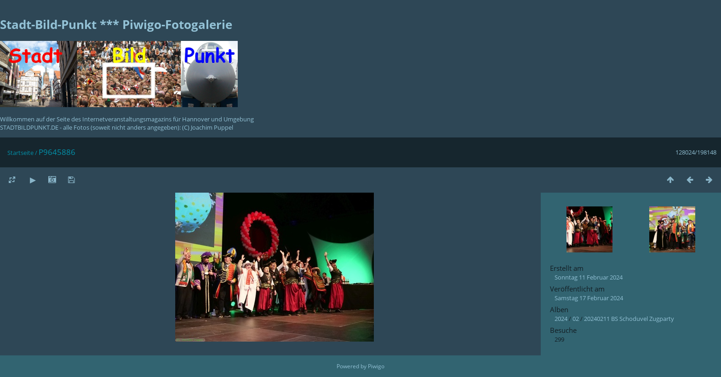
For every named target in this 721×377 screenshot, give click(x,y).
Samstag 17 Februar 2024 (589, 298)
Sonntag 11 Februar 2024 (589, 277)
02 (575, 318)
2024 (561, 318)
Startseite (20, 153)
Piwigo (376, 366)
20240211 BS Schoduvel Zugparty (629, 318)
